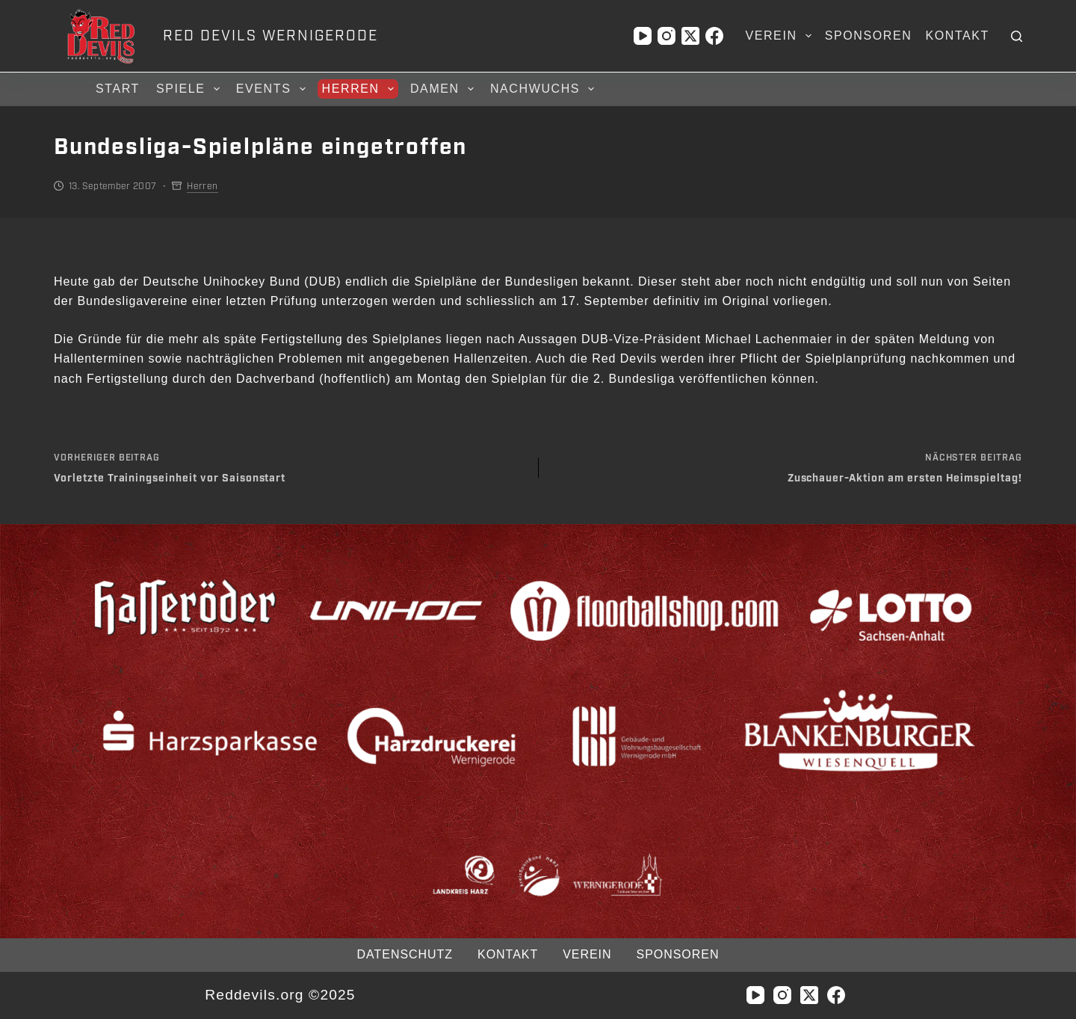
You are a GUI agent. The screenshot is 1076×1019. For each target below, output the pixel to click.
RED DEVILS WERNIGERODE (270, 36)
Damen (444, 89)
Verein (781, 36)
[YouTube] (643, 36)
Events (273, 89)
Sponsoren (868, 35)
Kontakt (957, 35)
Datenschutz (405, 954)
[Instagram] (666, 36)
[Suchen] (1016, 36)
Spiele (190, 89)
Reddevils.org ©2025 (280, 995)
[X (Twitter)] (690, 36)
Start (118, 88)
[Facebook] (714, 36)
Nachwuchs (544, 89)
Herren (360, 89)
